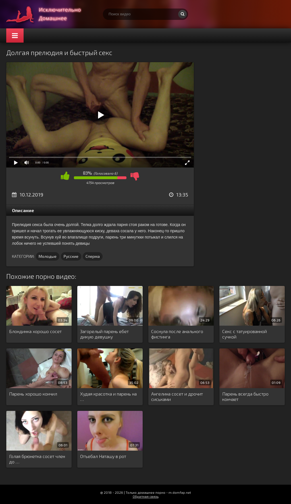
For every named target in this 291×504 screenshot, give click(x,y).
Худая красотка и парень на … (108, 396)
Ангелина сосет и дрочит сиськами (177, 396)
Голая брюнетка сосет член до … (37, 458)
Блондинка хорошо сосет (35, 331)
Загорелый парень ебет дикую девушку (104, 334)
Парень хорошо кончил (33, 393)
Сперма (93, 256)
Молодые (48, 256)
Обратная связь (146, 496)
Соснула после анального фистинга (177, 334)
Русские (71, 256)
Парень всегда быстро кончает (245, 396)
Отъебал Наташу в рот (103, 456)
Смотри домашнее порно (49, 14)
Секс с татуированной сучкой (244, 334)
